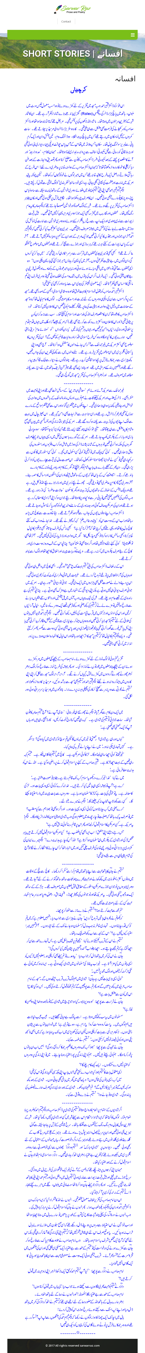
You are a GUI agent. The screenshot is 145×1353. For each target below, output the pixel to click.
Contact (66, 21)
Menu (133, 35)
